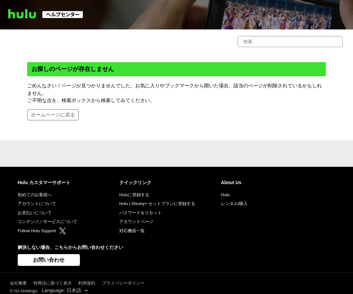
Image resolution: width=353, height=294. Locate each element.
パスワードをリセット (140, 212)
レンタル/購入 (234, 203)
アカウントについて (37, 203)
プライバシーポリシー (123, 283)
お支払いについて (35, 212)
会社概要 (18, 283)
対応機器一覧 (132, 230)
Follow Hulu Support (42, 230)
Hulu (225, 194)
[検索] (290, 41)
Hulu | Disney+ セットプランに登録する (157, 203)
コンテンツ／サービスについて (47, 221)
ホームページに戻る (53, 114)
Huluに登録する (134, 194)
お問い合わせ (49, 260)
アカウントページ (136, 221)
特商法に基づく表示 (52, 283)
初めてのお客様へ (35, 194)
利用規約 (86, 283)
